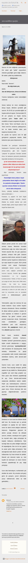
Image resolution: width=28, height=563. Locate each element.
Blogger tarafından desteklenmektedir (14, 558)
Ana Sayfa (4, 10)
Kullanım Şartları (14, 548)
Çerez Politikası (14, 545)
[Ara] (22, 3)
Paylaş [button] (22, 488)
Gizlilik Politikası (14, 542)
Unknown (8, 500)
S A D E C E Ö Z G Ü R (10, 2)
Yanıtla (8, 511)
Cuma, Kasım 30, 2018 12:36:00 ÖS (15, 501)
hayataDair (9, 488)
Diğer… (21, 10)
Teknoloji (12, 10)
